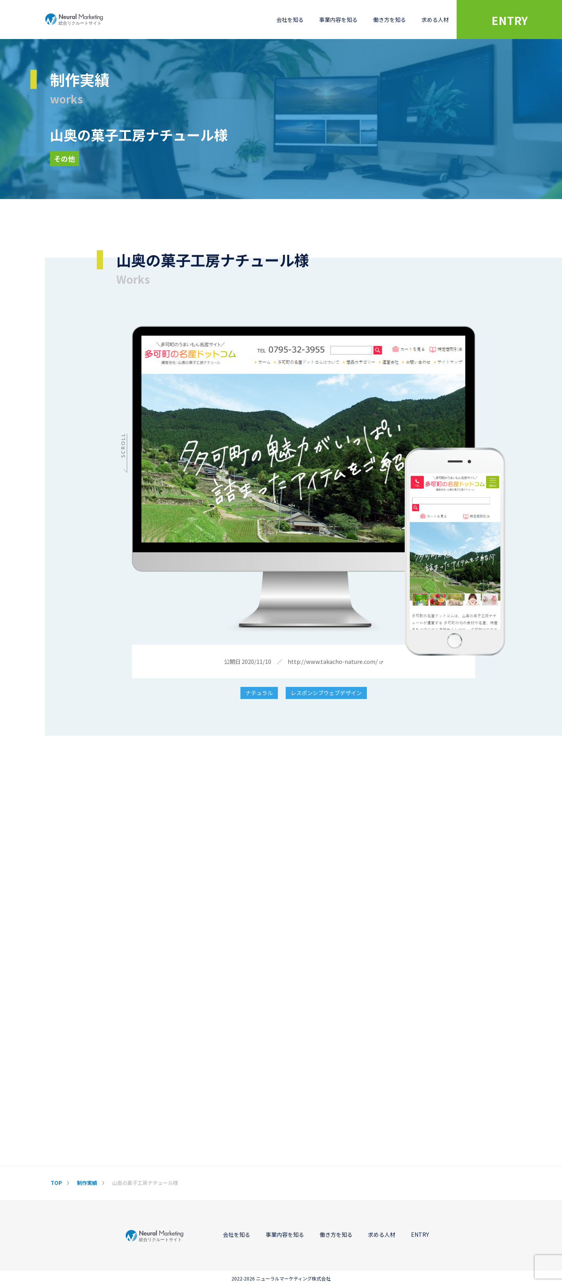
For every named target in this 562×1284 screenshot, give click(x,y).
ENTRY (509, 20)
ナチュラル (259, 693)
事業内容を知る (338, 19)
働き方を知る (389, 19)
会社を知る (290, 19)
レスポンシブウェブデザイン (326, 693)
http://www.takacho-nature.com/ (335, 662)
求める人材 (435, 19)
